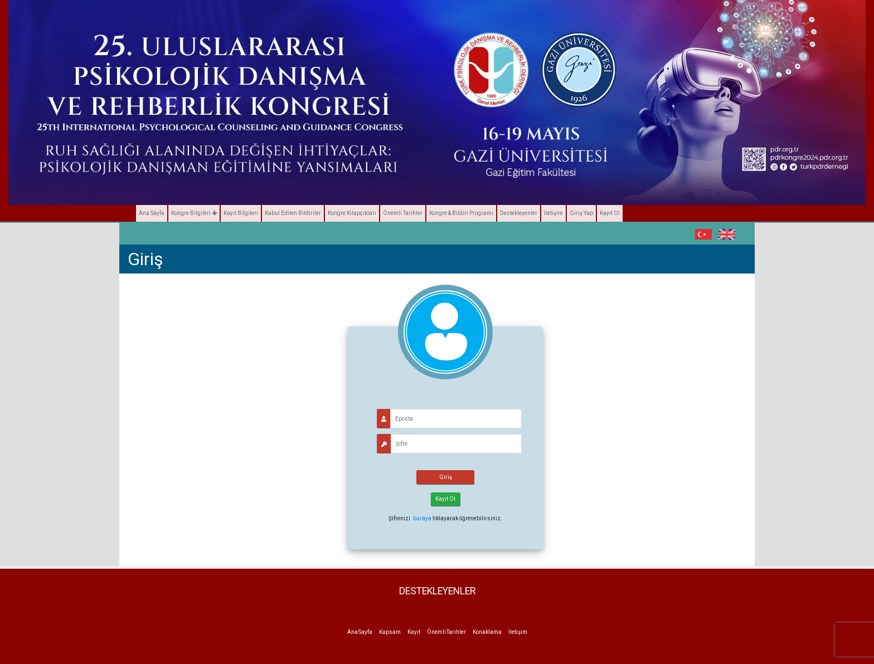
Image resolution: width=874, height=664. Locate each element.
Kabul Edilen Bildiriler (293, 213)
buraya (422, 518)
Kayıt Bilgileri (241, 213)
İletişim (553, 213)
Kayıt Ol (610, 213)
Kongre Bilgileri (194, 213)
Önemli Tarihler (403, 213)
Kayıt (413, 632)
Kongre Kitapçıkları (352, 213)
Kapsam (390, 632)
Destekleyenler (518, 213)
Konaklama (487, 632)
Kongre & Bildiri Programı (461, 213)
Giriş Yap (581, 213)
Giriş (445, 477)
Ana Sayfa (151, 213)
